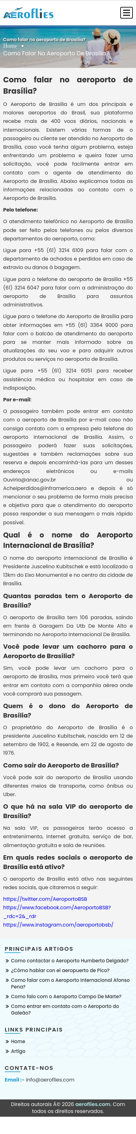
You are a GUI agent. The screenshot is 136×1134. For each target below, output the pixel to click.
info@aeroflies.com (50, 1079)
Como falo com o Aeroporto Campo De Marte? (66, 996)
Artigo (18, 1051)
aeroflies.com (92, 1104)
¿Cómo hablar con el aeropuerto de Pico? (60, 970)
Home (10, 45)
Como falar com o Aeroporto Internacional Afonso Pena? (70, 983)
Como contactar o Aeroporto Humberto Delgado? (70, 960)
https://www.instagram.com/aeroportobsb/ (58, 924)
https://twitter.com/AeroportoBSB (45, 899)
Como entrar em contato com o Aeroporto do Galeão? (65, 1009)
